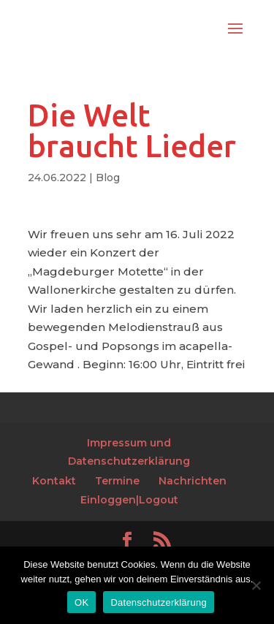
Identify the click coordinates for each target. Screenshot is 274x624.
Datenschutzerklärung (158, 602)
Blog (108, 177)
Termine (117, 480)
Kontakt (54, 480)
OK (81, 602)
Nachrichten (193, 480)
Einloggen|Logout (129, 499)
